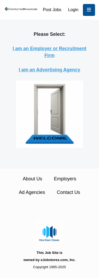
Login (73, 9)
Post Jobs (52, 9)
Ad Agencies (32, 192)
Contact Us (68, 192)
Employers (65, 178)
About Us (32, 178)
